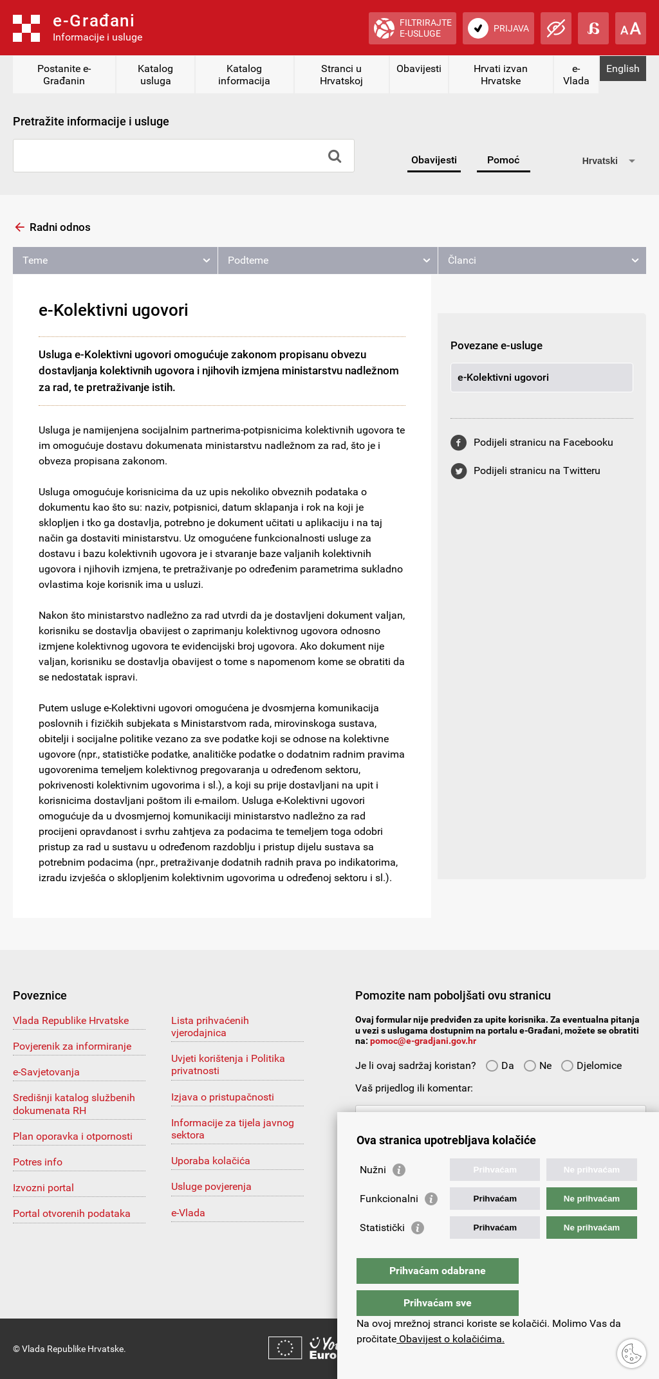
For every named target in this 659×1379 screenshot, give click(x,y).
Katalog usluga (155, 74)
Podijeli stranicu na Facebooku (543, 442)
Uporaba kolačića (210, 1161)
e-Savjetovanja (46, 1072)
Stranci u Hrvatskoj (341, 74)
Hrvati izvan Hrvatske (501, 74)
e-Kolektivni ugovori (503, 377)
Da (499, 1065)
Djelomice (591, 1065)
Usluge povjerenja (211, 1186)
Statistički (382, 1253)
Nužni (373, 1195)
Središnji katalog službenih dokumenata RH (74, 1103)
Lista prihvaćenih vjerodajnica (210, 1026)
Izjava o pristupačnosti (222, 1097)
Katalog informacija (244, 74)
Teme (35, 260)
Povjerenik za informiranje (72, 1046)
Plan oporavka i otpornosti (73, 1136)
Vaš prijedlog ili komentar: (414, 1088)
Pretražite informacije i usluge (91, 121)
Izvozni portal (43, 1188)
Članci (462, 260)
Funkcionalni (389, 1224)
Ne (537, 1065)
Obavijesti (418, 68)
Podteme (248, 260)
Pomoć (503, 160)
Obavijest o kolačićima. (450, 1339)
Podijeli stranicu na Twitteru (537, 470)
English (623, 68)
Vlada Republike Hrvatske (71, 1020)
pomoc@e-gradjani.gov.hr (423, 1041)
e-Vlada (576, 74)
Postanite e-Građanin (64, 74)
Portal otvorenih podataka (72, 1213)
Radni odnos (60, 227)
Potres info (37, 1162)
